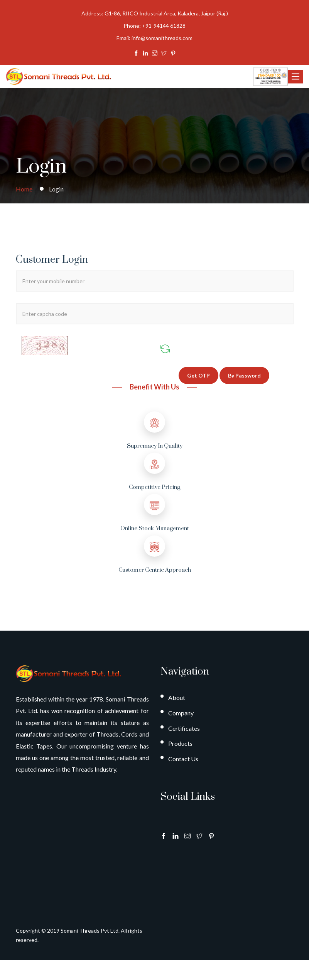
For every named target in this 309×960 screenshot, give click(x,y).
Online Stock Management (154, 528)
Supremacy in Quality (154, 446)
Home (24, 189)
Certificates (184, 728)
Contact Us (183, 758)
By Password (244, 375)
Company (181, 713)
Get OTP (198, 375)
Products (180, 743)
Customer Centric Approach (154, 570)
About (176, 697)
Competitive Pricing (154, 487)
